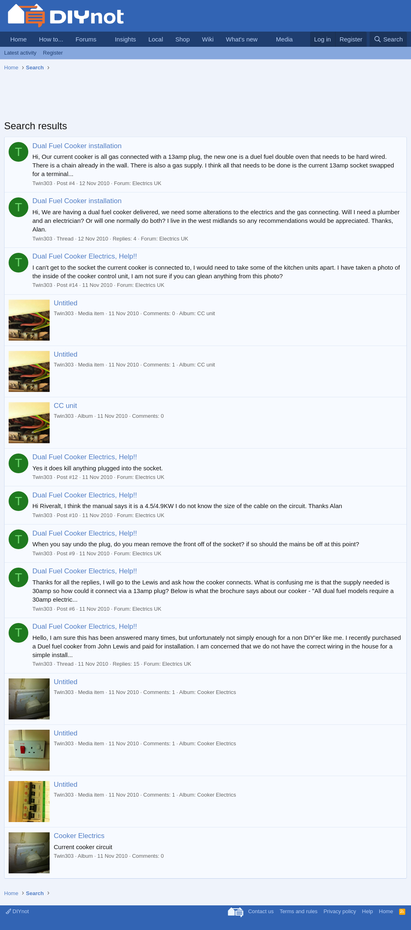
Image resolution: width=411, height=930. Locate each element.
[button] (103, 39)
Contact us (261, 911)
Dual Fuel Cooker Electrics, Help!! (84, 256)
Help (367, 911)
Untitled (66, 303)
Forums (85, 39)
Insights (125, 39)
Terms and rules (298, 911)
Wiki (208, 39)
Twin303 (42, 183)
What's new (242, 39)
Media (284, 39)
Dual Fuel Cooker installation (76, 146)
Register (53, 53)
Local (155, 39)
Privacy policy (340, 911)
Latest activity (20, 53)
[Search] (388, 39)
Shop (182, 39)
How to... (51, 39)
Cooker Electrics (79, 836)
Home (18, 39)
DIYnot (17, 911)
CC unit (65, 406)
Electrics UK (147, 183)
